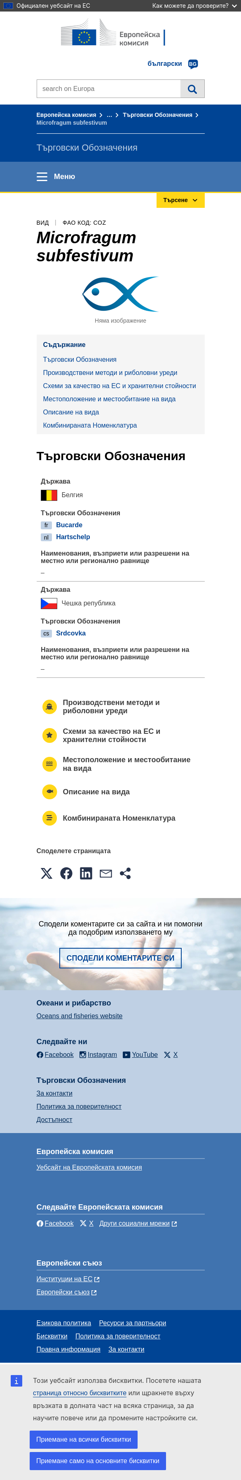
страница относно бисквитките (79, 1392)
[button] (46, 873)
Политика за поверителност (79, 1106)
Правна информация (69, 1349)
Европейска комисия (66, 115)
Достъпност (55, 1119)
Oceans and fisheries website (80, 1015)
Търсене (192, 88)
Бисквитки (52, 1336)
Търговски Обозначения (157, 115)
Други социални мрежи (134, 1223)
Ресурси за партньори (132, 1322)
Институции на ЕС (65, 1278)
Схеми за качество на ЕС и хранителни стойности (119, 385)
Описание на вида (71, 412)
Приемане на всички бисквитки (83, 1439)
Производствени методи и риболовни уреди (110, 372)
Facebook (55, 1223)
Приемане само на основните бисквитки (97, 1460)
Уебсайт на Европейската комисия (89, 1167)
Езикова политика (64, 1322)
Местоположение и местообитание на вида (109, 399)
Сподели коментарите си (121, 958)
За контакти (55, 1093)
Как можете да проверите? (194, 5)
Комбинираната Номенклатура (90, 425)
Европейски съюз (63, 1292)
